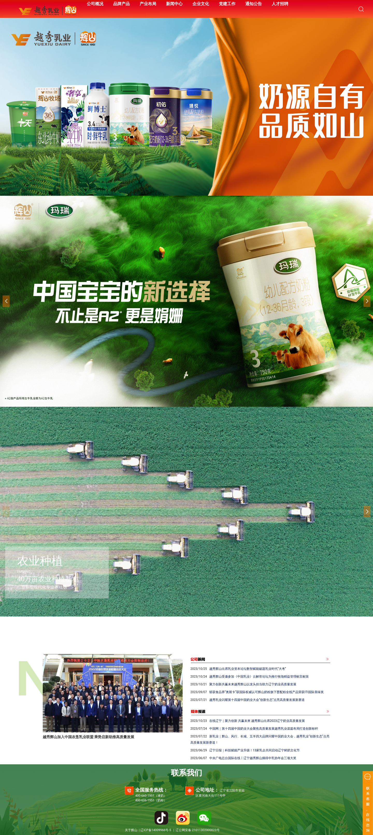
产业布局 (148, 3)
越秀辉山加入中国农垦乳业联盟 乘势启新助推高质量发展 (88, 737)
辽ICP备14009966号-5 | (158, 830)
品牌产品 (121, 3)
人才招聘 (280, 3)
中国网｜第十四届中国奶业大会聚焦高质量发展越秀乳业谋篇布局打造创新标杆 (263, 728)
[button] (366, 301)
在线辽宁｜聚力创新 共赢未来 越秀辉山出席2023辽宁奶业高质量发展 (257, 721)
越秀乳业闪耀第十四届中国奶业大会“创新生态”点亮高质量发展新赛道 (257, 700)
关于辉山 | (132, 830)
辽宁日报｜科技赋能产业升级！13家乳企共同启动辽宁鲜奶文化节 (254, 750)
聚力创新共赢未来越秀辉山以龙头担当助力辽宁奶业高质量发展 (252, 684)
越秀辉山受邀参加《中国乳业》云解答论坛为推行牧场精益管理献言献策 (259, 676)
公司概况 (95, 3)
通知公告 (253, 3)
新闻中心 (174, 3)
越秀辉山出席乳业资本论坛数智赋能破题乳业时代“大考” (247, 669)
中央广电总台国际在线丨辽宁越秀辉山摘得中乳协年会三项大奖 (252, 758)
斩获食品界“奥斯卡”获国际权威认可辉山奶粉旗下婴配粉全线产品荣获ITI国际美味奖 (266, 692)
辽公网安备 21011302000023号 (197, 830)
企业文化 (200, 3)
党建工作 (227, 3)
